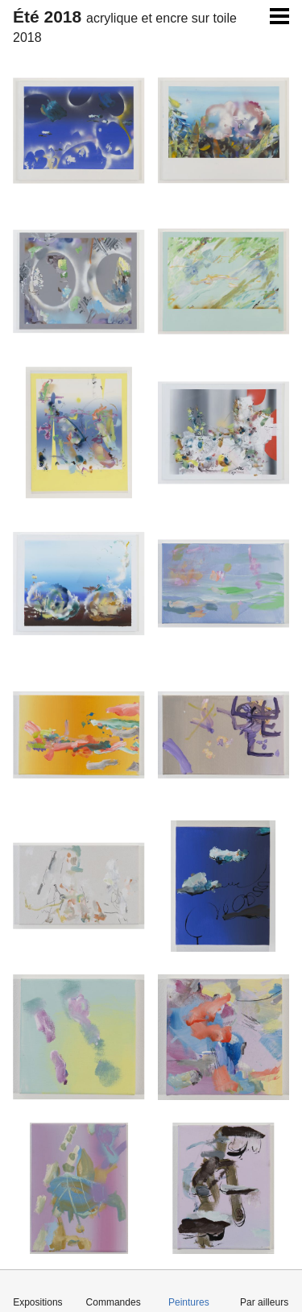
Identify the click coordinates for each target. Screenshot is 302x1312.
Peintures (188, 1302)
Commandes (113, 1302)
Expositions (37, 1302)
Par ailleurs (264, 1302)
